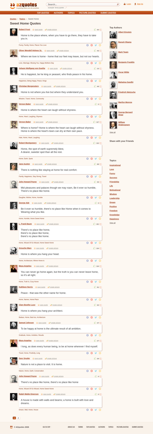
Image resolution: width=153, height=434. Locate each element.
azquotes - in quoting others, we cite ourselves (24, 6)
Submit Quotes (108, 13)
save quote (38, 29)
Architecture (28, 261)
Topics (71, 13)
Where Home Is (38, 261)
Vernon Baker (25, 104)
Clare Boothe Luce (27, 305)
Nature (21, 371)
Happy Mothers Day (47, 63)
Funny (21, 45)
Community (40, 99)
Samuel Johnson (26, 323)
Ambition (34, 335)
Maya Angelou (25, 266)
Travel (28, 99)
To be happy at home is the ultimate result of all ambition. (51, 328)
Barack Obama (124, 42)
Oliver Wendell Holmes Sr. (30, 50)
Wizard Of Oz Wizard (31, 243)
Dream (21, 410)
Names (26, 299)
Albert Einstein (124, 32)
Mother (28, 197)
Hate (20, 137)
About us (71, 427)
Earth (26, 159)
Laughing (32, 116)
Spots (31, 159)
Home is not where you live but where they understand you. (52, 92)
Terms (80, 427)
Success (113, 178)
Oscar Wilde (123, 72)
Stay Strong (37, 176)
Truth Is (26, 282)
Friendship (114, 182)
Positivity (32, 353)
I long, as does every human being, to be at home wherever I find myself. (59, 346)
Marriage (26, 63)
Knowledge (115, 215)
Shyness (39, 116)
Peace (39, 81)
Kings (45, 81)
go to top (46, 427)
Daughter (22, 197)
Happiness (22, 81)
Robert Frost (24, 29)
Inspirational (115, 165)
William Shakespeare (124, 123)
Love (20, 63)
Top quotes (43, 13)
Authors (58, 13)
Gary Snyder (24, 358)
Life (111, 186)
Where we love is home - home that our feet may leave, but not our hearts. (60, 56)
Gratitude (22, 335)
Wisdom (22, 99)
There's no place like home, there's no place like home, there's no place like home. (35, 233)
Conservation (39, 371)
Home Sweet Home (37, 218)
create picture (52, 29)
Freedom (113, 211)
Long (38, 353)
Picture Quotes (87, 13)
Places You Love (40, 45)
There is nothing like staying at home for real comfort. (49, 170)
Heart (26, 116)
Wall (26, 410)
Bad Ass (33, 317)
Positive (113, 206)
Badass (21, 317)
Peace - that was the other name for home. (43, 293)
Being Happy (31, 81)
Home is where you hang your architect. (42, 310)
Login (129, 4)
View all (113, 132)
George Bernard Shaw (125, 113)
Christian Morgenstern (29, 86)
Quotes (13, 19)
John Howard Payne (28, 182)
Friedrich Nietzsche (126, 92)
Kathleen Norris (26, 287)
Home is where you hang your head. (40, 254)
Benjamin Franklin (126, 62)
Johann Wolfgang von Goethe (32, 68)
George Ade (24, 203)
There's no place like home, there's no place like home (49, 382)
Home (31, 45)
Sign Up (140, 4)
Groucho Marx (25, 248)
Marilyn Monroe (125, 102)
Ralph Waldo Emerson (29, 394)
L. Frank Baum (25, 224)
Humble (39, 197)
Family (26, 45)
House (36, 410)
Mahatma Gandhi (125, 82)
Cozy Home (34, 282)
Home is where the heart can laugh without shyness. (48, 110)
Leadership (115, 198)
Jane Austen (24, 164)
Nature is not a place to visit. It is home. (42, 364)
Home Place (34, 299)
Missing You (34, 63)
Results (41, 335)
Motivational (115, 190)
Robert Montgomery (28, 143)
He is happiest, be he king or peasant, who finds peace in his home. (56, 74)
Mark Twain (123, 52)
